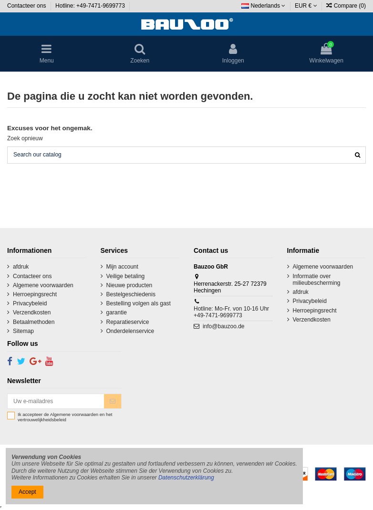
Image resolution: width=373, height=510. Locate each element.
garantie (116, 312)
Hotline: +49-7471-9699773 (90, 5)
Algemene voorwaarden (43, 285)
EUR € (306, 5)
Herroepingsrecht (35, 294)
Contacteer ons (27, 5)
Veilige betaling (125, 276)
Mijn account (122, 266)
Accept (27, 492)
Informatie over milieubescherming (317, 279)
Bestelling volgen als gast (138, 303)
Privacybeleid (30, 303)
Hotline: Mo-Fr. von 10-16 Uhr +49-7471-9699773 (231, 312)
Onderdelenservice (130, 331)
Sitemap (23, 331)
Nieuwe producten (129, 285)
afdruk (21, 266)
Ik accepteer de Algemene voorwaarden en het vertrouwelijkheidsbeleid (65, 417)
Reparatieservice (127, 322)
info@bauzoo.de (224, 326)
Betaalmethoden (33, 322)
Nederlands (263, 5)
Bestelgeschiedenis (130, 294)
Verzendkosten (32, 312)
